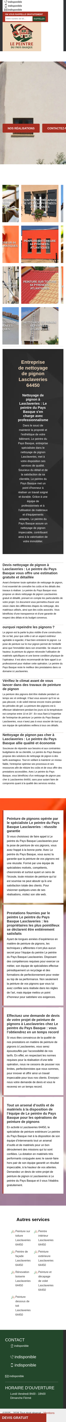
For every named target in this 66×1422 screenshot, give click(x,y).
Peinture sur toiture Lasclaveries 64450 (23, 1238)
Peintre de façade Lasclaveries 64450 (23, 1258)
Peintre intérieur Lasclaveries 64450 (46, 1238)
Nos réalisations (21, 128)
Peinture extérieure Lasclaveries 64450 (46, 1258)
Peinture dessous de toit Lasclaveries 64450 (23, 1305)
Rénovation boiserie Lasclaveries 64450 (23, 1279)
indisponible (13, 1)
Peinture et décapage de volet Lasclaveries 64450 (46, 1281)
